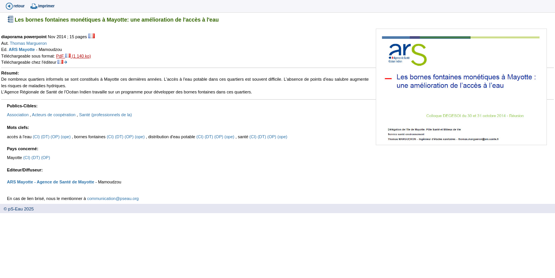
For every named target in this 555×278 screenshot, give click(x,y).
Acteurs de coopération (54, 114)
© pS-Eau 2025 (17, 209)
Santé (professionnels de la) (105, 114)
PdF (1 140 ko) (73, 56)
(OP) (55, 136)
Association (18, 114)
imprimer (46, 6)
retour (19, 6)
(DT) (45, 136)
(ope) (66, 136)
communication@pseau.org (113, 198)
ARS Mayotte (22, 49)
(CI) (37, 136)
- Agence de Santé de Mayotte (63, 182)
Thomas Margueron (28, 43)
